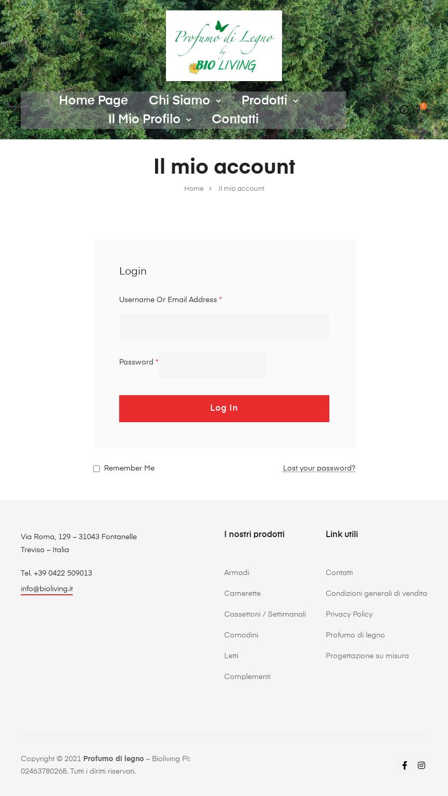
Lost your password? (319, 468)
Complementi (247, 677)
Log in (224, 408)
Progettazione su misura (367, 656)
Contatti (235, 119)
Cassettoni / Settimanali (265, 614)
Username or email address (170, 300)
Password (138, 362)
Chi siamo (185, 101)
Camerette (242, 593)
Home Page (93, 101)
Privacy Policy (349, 614)
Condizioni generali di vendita (376, 593)
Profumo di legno (355, 635)
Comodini (241, 635)
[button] (47, 590)
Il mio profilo (149, 119)
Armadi (236, 573)
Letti (231, 656)
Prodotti (269, 101)
